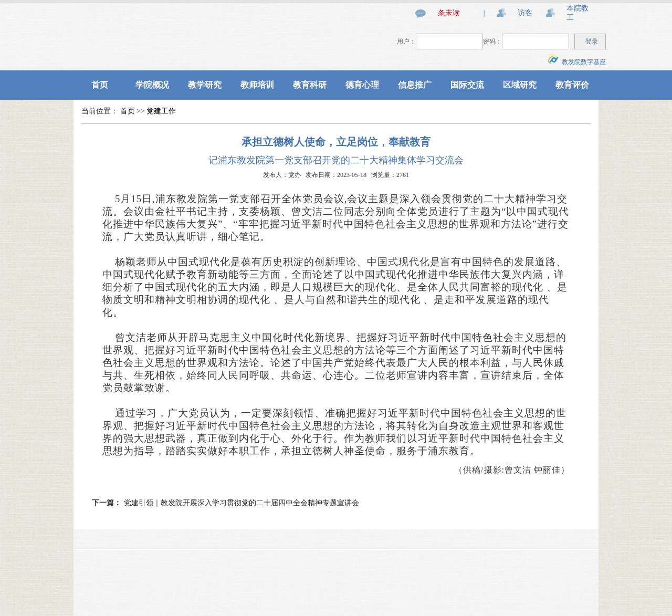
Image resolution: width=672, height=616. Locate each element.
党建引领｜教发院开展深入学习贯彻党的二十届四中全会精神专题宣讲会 (241, 503)
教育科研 (310, 84)
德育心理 (362, 84)
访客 (525, 13)
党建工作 (161, 111)
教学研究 (205, 84)
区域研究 (520, 84)
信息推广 (415, 84)
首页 (99, 84)
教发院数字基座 (577, 62)
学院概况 (152, 84)
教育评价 (572, 84)
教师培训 (257, 84)
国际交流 (467, 84)
